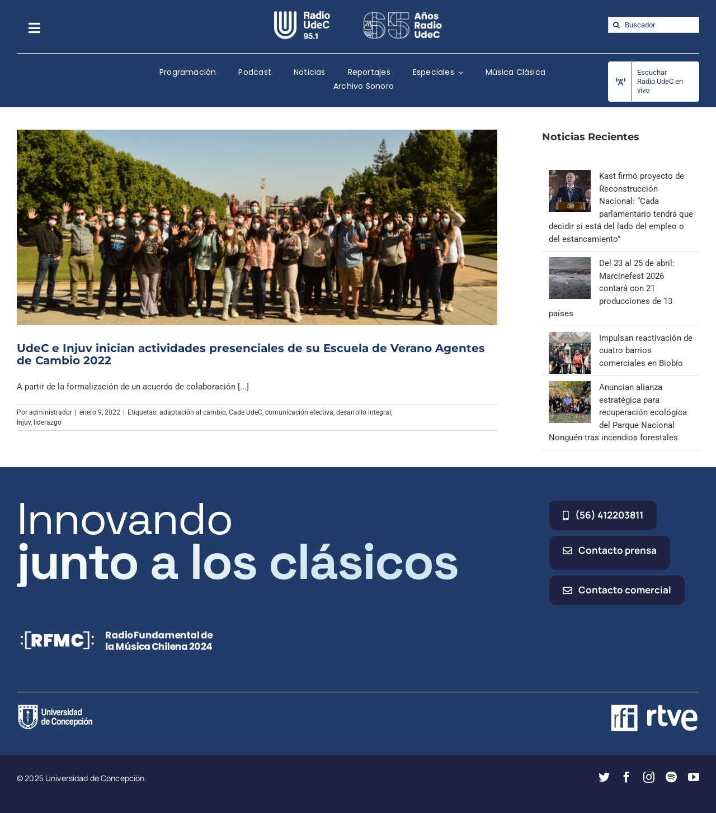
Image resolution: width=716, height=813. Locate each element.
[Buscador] (653, 25)
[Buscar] (616, 25)
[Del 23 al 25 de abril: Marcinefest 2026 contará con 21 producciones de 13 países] (570, 263)
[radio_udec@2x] (302, 15)
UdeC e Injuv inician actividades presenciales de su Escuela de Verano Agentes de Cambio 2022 (251, 354)
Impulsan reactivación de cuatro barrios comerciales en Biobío (646, 350)
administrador (50, 412)
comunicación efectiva (299, 412)
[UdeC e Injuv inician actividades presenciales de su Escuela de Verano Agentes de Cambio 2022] (257, 227)
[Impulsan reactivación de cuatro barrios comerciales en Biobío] (570, 338)
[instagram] (648, 777)
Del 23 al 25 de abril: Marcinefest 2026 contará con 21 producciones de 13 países (612, 288)
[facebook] (626, 777)
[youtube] (693, 777)
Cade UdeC (245, 412)
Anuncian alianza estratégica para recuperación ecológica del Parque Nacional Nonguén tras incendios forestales (618, 412)
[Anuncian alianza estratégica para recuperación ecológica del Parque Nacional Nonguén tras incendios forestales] (570, 387)
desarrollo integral (363, 412)
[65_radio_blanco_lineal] (403, 15)
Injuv (24, 422)
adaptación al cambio (192, 412)
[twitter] (604, 777)
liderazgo (48, 422)
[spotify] (671, 777)
